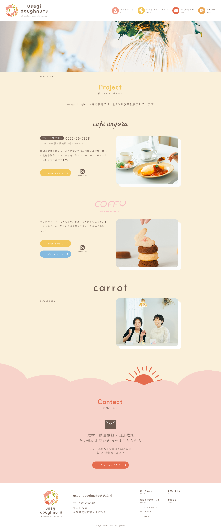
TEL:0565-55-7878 (84, 503)
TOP (42, 76)
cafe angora (150, 507)
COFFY (147, 511)
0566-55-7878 (77, 138)
